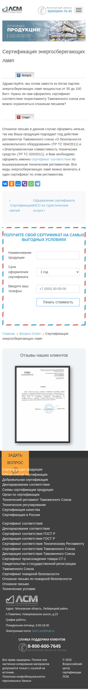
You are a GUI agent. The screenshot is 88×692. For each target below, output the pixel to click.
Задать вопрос (15, 463)
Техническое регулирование (24, 505)
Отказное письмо (15, 584)
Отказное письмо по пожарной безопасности (37, 579)
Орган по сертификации (20, 494)
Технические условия (18, 589)
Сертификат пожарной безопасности (30, 574)
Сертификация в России (21, 515)
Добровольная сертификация (25, 480)
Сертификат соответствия (22, 523)
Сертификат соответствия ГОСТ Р (28, 534)
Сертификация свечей (21, 205)
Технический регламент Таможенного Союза (36, 500)
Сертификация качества (21, 510)
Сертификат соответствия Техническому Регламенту (43, 544)
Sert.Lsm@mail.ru (43, 631)
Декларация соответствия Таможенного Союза (38, 554)
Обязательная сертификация (24, 474)
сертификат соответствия (51, 159)
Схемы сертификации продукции (27, 490)
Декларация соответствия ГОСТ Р (28, 538)
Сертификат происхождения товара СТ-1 (34, 559)
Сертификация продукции (22, 469)
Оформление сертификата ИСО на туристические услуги (54, 205)
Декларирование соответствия (26, 484)
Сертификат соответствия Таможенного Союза (38, 549)
